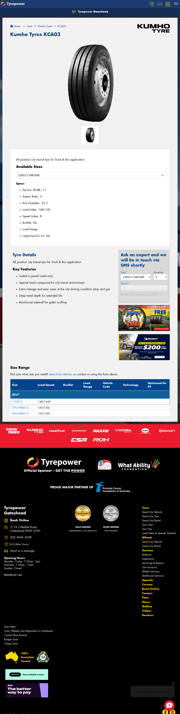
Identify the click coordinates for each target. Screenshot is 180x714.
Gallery (147, 606)
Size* (124, 272)
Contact (147, 584)
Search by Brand (151, 520)
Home (15, 26)
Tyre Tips (147, 529)
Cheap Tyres (11, 643)
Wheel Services (150, 571)
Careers (147, 593)
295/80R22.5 (20, 413)
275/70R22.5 (20, 407)
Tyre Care (147, 524)
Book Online (150, 589)
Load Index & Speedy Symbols (159, 533)
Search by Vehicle (152, 512)
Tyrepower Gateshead (90, 12)
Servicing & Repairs (153, 563)
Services (147, 550)
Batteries (146, 554)
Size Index (10, 626)
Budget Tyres (11, 639)
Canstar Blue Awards (15, 635)
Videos (146, 611)
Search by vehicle (60, 374)
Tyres (145, 508)
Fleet (145, 597)
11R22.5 (17, 401)
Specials (147, 580)
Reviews (147, 615)
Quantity (158, 272)
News (146, 602)
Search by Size (150, 516)
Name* (125, 283)
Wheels (147, 537)
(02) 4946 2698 (21, 537)
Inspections (148, 559)
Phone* (139, 294)
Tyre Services (149, 567)
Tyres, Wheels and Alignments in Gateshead (28, 631)
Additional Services (152, 575)
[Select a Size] (90, 175)
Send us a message (22, 551)
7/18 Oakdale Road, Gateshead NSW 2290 (25, 529)
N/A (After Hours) (19, 544)
